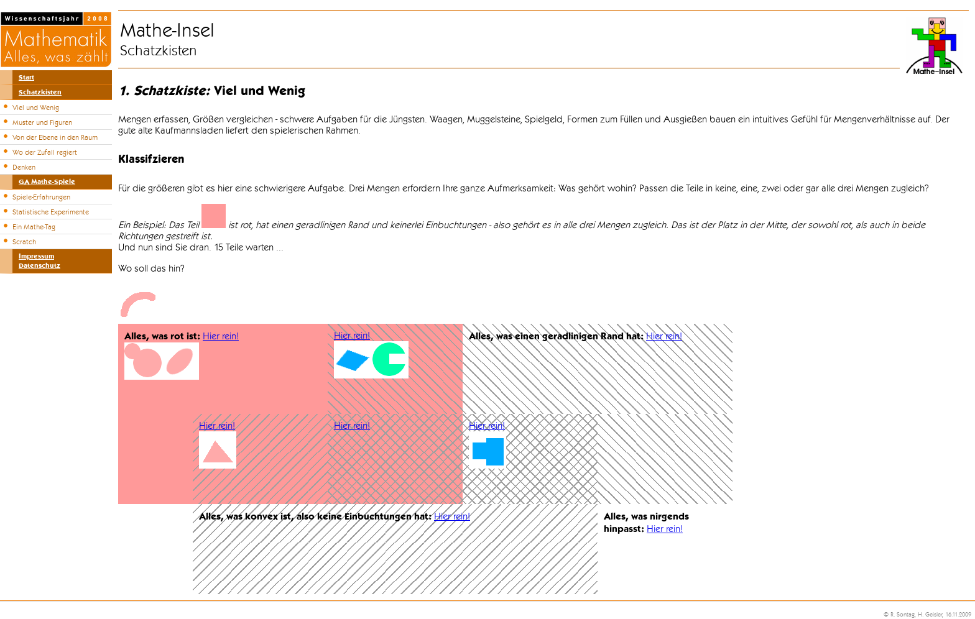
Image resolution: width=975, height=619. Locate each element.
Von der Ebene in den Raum (55, 137)
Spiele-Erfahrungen (41, 197)
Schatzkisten (40, 92)
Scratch (24, 241)
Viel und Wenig (35, 107)
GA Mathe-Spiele (47, 181)
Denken (23, 167)
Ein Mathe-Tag (33, 226)
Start (26, 77)
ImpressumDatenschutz (39, 261)
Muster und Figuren (42, 122)
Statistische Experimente (50, 212)
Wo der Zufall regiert (44, 152)
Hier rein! (221, 336)
